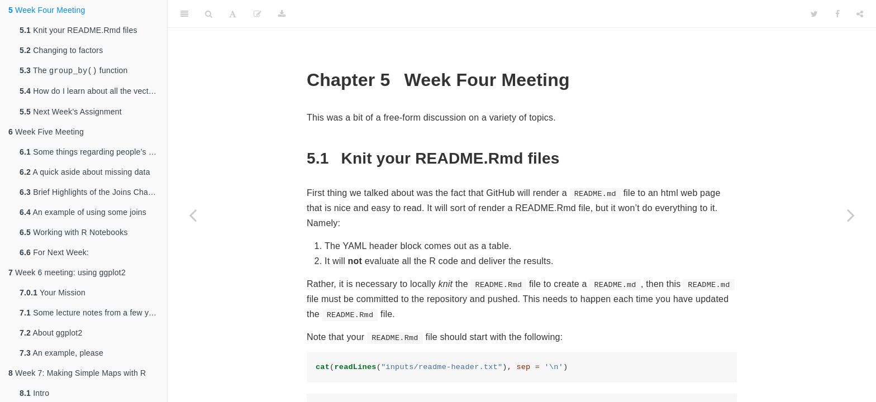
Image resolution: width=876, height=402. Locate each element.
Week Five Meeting (46, 134)
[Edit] (257, 14)
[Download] (282, 14)
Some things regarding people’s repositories (93, 154)
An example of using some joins (83, 214)
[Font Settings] (233, 14)
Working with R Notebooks (74, 234)
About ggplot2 (51, 335)
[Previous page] (193, 215)
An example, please (61, 355)
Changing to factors (61, 50)
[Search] (209, 14)
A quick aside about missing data (85, 174)
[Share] (860, 14)
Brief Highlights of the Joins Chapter (91, 194)
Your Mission (52, 294)
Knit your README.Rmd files (78, 30)
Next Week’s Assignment (71, 113)
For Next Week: (54, 254)
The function (73, 71)
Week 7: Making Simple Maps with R (77, 375)
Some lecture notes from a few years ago (93, 314)
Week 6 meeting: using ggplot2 (67, 274)
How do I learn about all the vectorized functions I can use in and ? (93, 93)
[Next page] (851, 215)
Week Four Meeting (46, 10)
